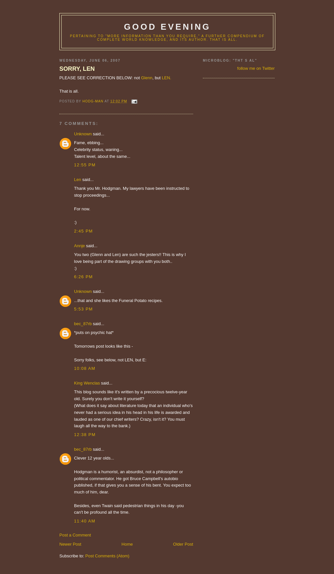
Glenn (146, 77)
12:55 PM (85, 164)
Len (77, 179)
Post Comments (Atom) (107, 555)
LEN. (166, 77)
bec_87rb (83, 323)
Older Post (183, 544)
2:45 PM (83, 231)
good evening (167, 27)
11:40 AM (84, 521)
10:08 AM (84, 368)
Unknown (83, 133)
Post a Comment (75, 535)
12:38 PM (85, 434)
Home (127, 544)
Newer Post (70, 544)
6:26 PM (83, 276)
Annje (79, 245)
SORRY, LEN (77, 69)
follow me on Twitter (256, 68)
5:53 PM (83, 309)
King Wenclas (87, 383)
